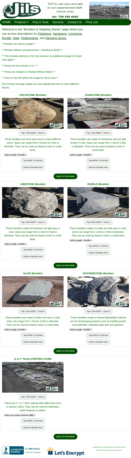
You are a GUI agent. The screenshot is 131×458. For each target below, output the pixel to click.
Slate (16, 38)
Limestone (75, 33)
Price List (92, 22)
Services (58, 22)
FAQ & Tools (40, 22)
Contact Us (74, 22)
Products (22, 22)
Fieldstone (44, 33)
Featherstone (29, 38)
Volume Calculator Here (32, 167)
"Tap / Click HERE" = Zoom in (33, 133)
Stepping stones (55, 38)
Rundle (6, 38)
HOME (6, 22)
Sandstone (60, 33)
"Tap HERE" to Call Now (33, 160)
